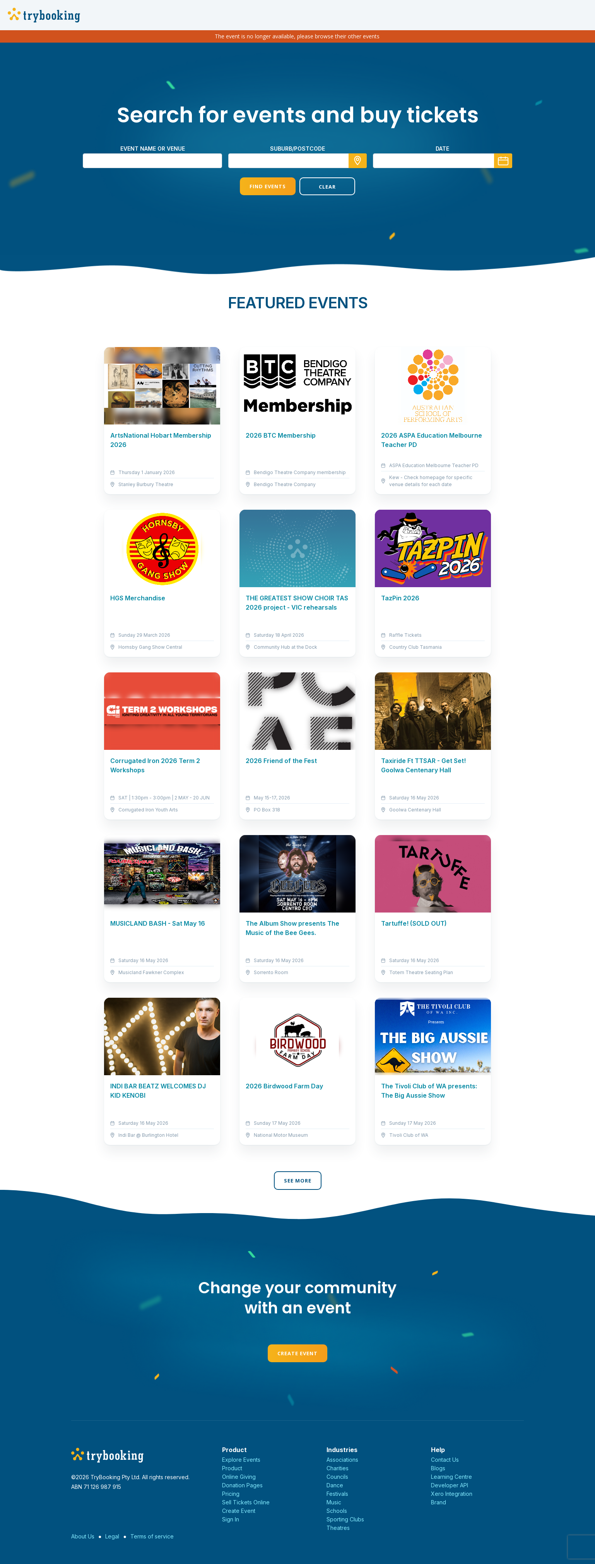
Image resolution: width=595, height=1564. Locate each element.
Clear (327, 186)
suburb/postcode (297, 148)
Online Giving (239, 1476)
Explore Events (241, 1459)
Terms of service (152, 1536)
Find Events (268, 186)
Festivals (337, 1493)
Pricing (230, 1493)
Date (442, 148)
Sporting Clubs (345, 1519)
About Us (82, 1536)
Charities (338, 1468)
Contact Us (445, 1459)
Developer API (449, 1485)
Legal (112, 1536)
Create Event (297, 1353)
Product (232, 1468)
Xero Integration (451, 1493)
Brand (438, 1502)
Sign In (230, 1519)
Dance (335, 1485)
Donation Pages (242, 1485)
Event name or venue (152, 148)
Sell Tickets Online (246, 1502)
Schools (337, 1510)
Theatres (338, 1527)
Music (334, 1502)
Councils (337, 1476)
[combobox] (297, 160)
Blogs (438, 1468)
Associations (342, 1459)
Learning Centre (451, 1476)
